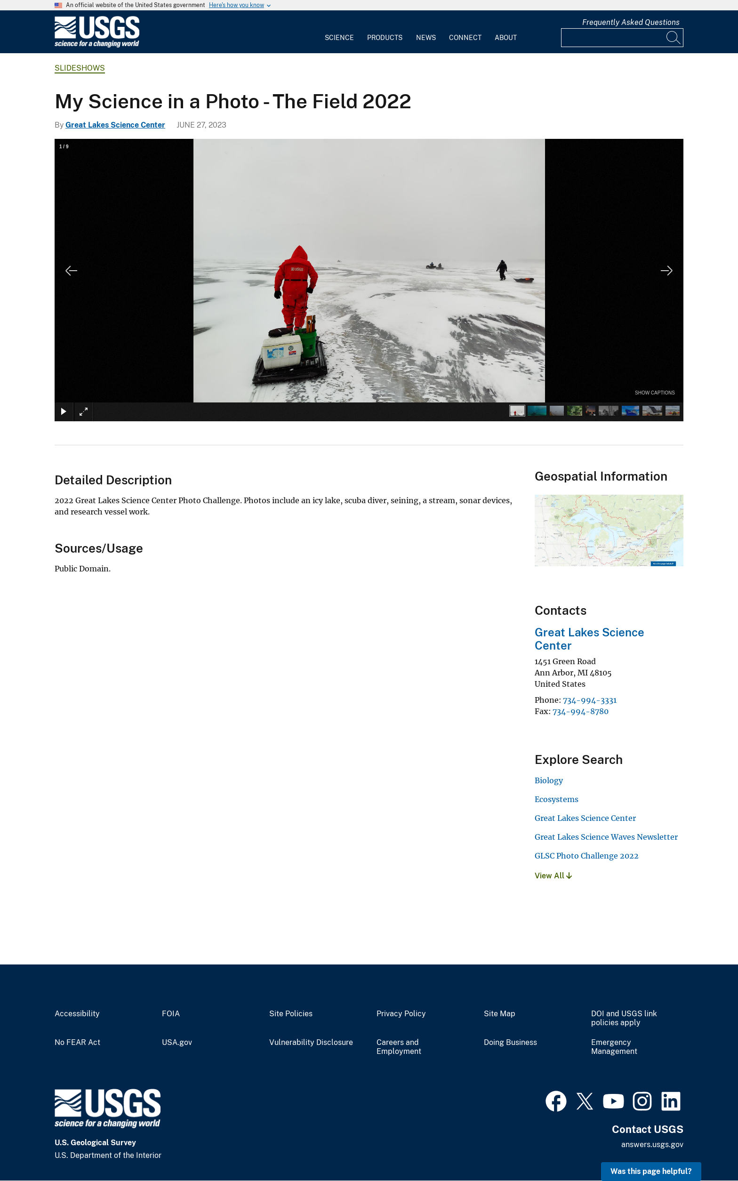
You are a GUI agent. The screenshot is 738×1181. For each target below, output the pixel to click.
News (426, 37)
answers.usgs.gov (652, 1144)
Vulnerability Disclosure (311, 1042)
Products (384, 37)
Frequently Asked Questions (631, 22)
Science (339, 37)
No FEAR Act (77, 1042)
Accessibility (77, 1014)
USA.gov (177, 1042)
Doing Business (510, 1042)
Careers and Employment (399, 1047)
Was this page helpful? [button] (651, 1171)
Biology (549, 780)
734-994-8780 (581, 711)
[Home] (97, 45)
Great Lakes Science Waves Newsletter (606, 837)
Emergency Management (614, 1047)
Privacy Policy (401, 1014)
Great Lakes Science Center (115, 125)
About (506, 37)
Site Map (499, 1014)
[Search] (674, 37)
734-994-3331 (590, 700)
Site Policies (291, 1014)
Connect (465, 37)
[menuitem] (339, 32)
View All (553, 875)
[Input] (622, 37)
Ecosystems (556, 799)
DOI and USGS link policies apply (624, 1018)
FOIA (171, 1014)
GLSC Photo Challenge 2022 (587, 855)
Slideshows (80, 68)
